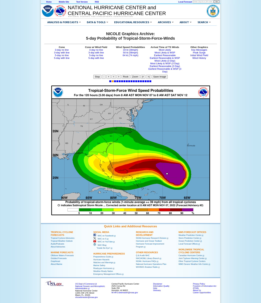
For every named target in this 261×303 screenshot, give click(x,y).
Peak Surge (199, 52)
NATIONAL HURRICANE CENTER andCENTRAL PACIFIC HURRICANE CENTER (117, 10)
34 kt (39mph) (130, 50)
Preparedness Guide (102, 257)
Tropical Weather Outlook (61, 241)
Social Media (101, 232)
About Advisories (58, 247)
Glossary (157, 290)
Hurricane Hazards (101, 259)
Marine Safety (99, 265)
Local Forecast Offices (188, 244)
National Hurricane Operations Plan (151, 264)
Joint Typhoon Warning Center (191, 258)
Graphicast (55, 261)
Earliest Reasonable (165, 55)
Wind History (199, 58)
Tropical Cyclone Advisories (62, 238)
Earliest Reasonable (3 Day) (165, 66)
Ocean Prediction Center (189, 241)
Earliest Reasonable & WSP (165, 58)
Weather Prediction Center (190, 235)
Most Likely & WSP (165, 52)
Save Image (159, 76)
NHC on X (99, 239)
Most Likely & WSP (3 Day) (164, 63)
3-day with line (61, 52)
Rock (126, 76)
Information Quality (161, 286)
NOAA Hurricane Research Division (151, 238)
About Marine (56, 264)
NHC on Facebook (103, 236)
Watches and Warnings (103, 262)
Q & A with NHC (143, 255)
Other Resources (147, 252)
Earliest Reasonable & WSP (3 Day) (164, 70)
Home (49, 2)
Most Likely (165, 50)
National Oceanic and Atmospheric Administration (100, 16)
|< (143, 76)
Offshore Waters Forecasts (62, 255)
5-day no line (62, 55)
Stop (97, 76)
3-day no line (62, 50)
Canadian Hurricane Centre (190, 255)
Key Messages (199, 50)
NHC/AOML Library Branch (147, 258)
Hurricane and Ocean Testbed (148, 241)
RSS (97, 2)
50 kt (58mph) (130, 52)
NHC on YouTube (103, 242)
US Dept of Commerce (85, 284)
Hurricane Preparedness (109, 253)
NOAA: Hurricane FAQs (146, 261)
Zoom (135, 76)
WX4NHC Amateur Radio (147, 267)
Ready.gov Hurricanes (102, 268)
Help (155, 288)
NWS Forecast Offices (192, 232)
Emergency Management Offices (107, 274)
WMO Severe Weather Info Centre (193, 264)
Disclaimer (157, 284)
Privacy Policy (199, 284)
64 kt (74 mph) (130, 55)
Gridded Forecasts (59, 258)
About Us (197, 290)
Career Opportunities (202, 292)
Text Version (82, 2)
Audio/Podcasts (57, 244)
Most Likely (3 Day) (165, 60)
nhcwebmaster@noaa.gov (86, 297)
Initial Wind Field (199, 55)
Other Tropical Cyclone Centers (192, 261)
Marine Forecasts (62, 252)
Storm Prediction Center (189, 238)
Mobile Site (64, 2)
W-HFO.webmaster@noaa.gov (124, 292)
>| (149, 76)
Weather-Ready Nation (103, 271)
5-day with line (61, 58)
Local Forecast (185, 2)
